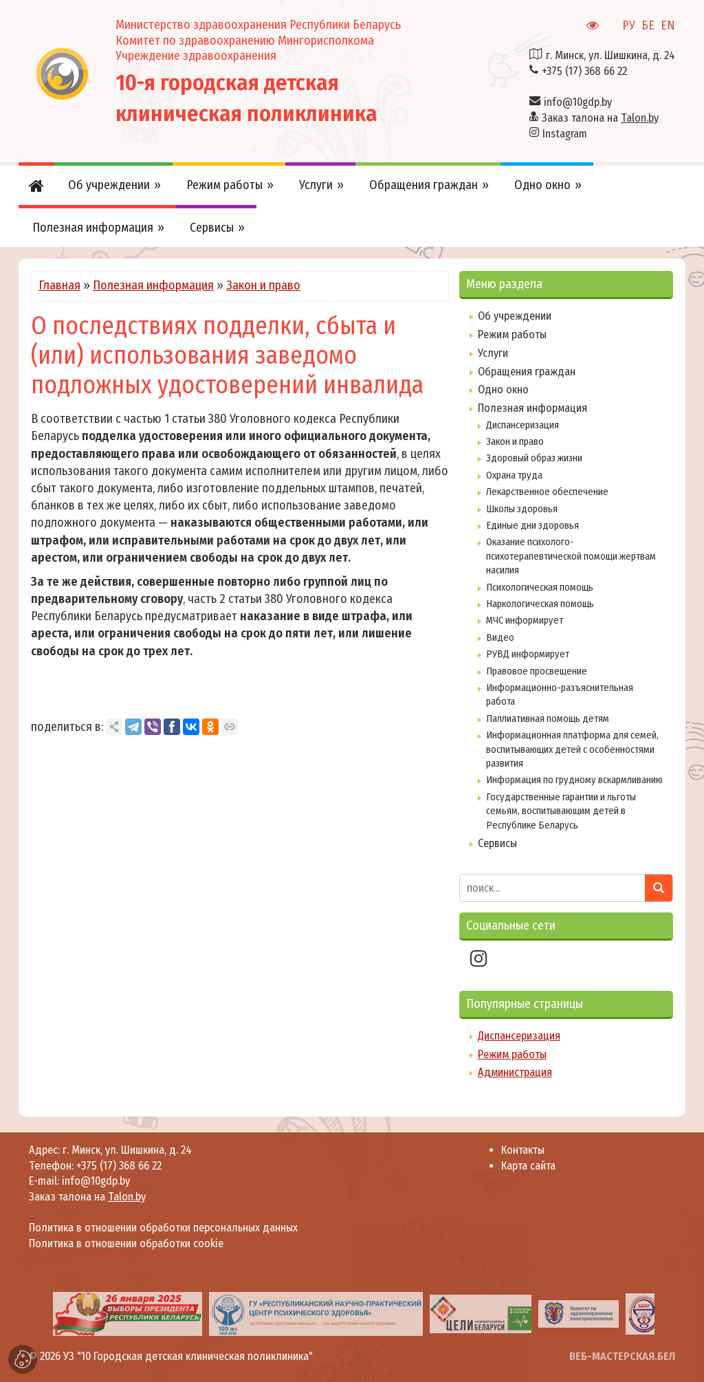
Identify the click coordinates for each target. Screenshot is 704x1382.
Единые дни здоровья (532, 525)
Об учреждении (514, 315)
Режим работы (512, 334)
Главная (59, 285)
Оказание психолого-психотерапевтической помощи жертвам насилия (571, 556)
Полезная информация (153, 285)
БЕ (647, 25)
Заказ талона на (600, 117)
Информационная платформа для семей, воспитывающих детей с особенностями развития (572, 749)
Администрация (515, 1072)
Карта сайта (528, 1165)
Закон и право (263, 285)
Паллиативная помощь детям (547, 718)
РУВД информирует (527, 654)
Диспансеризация (522, 425)
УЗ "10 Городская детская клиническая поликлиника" (188, 1356)
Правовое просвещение (536, 671)
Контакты (522, 1149)
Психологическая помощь (539, 587)
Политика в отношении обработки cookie (126, 1243)
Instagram (564, 133)
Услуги (493, 353)
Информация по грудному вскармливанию (574, 780)
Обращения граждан (526, 371)
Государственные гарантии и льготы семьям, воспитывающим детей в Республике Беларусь (561, 811)
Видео (500, 637)
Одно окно (503, 389)
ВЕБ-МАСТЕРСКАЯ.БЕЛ (622, 1356)
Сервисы (497, 843)
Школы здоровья (522, 509)
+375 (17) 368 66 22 (584, 71)
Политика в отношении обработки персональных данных (163, 1227)
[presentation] (33, 1313)
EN (668, 25)
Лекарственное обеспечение (547, 491)
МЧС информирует (524, 620)
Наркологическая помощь (540, 603)
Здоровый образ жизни (534, 458)
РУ (628, 25)
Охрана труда (514, 475)
